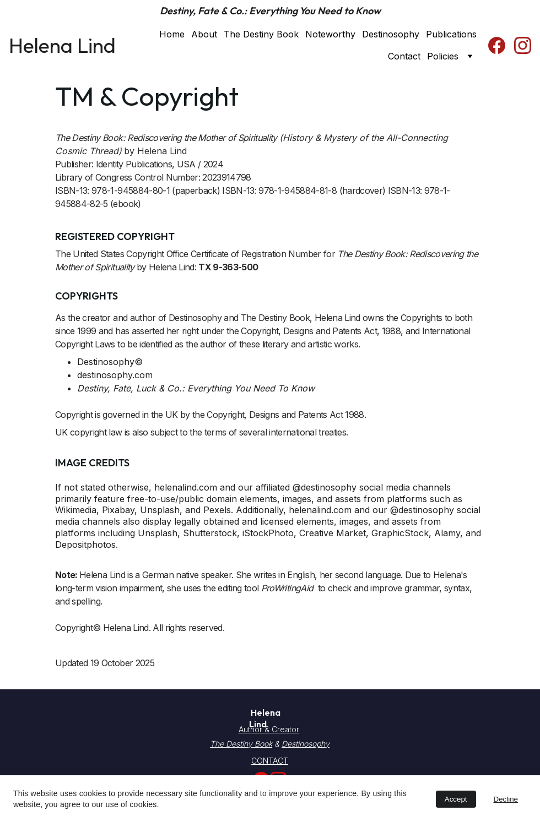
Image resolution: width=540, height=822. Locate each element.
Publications (451, 34)
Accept (456, 799)
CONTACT (269, 760)
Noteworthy (330, 34)
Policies (442, 56)
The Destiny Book (261, 34)
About (204, 34)
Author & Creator (269, 729)
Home (172, 34)
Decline (506, 799)
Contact (404, 56)
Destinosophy (390, 34)
